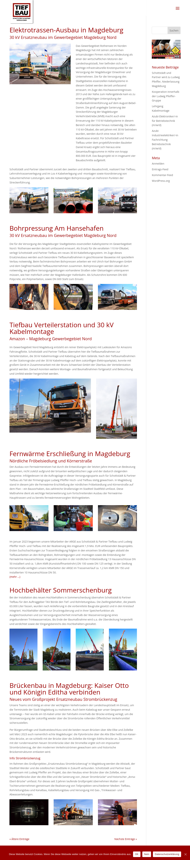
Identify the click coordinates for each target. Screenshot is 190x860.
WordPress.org (161, 181)
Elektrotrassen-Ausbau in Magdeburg (66, 29)
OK (136, 854)
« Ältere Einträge (19, 839)
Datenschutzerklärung (167, 854)
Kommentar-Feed (162, 175)
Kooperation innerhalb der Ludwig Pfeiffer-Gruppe (165, 96)
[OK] (185, 854)
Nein (146, 854)
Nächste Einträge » (125, 839)
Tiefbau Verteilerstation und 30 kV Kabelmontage (61, 328)
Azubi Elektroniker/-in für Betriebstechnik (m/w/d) (165, 121)
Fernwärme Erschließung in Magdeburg (69, 453)
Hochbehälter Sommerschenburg (60, 589)
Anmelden (158, 163)
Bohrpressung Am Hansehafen (56, 228)
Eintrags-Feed (160, 169)
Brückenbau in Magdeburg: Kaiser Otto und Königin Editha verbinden (69, 688)
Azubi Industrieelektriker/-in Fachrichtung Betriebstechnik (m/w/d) (165, 139)
